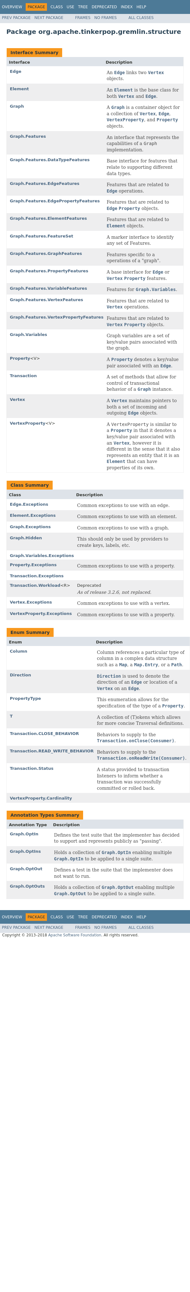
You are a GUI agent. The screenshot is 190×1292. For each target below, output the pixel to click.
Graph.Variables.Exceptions (42, 555)
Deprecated (104, 7)
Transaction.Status (31, 768)
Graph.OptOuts (27, 886)
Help (141, 7)
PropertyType (25, 698)
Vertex (17, 399)
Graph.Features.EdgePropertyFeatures (55, 201)
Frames (83, 18)
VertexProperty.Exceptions (41, 613)
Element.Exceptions (33, 515)
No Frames (105, 18)
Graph (17, 106)
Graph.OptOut (26, 868)
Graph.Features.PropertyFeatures (49, 271)
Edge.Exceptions (29, 504)
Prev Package (16, 18)
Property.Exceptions (33, 564)
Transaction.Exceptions (37, 575)
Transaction (23, 375)
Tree (83, 7)
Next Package (49, 18)
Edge (15, 71)
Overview (12, 7)
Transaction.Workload (35, 585)
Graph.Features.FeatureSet (41, 236)
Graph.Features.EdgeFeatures (44, 183)
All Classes (141, 18)
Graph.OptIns (25, 851)
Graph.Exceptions (30, 526)
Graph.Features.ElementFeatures (48, 218)
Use (70, 7)
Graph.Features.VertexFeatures (46, 299)
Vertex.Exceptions (31, 602)
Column (18, 651)
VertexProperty (27, 423)
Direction (20, 675)
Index (127, 7)
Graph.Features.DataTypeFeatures (50, 159)
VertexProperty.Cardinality (41, 798)
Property (20, 358)
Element (19, 88)
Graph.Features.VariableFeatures (48, 288)
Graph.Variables (28, 334)
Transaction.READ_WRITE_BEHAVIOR (52, 751)
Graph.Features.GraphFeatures (46, 253)
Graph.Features (28, 136)
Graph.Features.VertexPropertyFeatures (56, 317)
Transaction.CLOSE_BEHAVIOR (44, 733)
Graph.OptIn (24, 834)
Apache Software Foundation (74, 935)
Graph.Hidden (26, 537)
